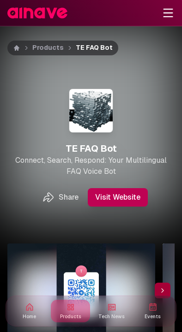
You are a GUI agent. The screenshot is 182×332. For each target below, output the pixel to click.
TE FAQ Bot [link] (94, 47)
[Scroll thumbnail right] (162, 290)
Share (60, 197)
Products (48, 47)
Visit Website (118, 197)
